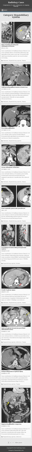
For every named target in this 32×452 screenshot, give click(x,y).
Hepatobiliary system (15, 60)
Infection (18, 342)
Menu (5, 10)
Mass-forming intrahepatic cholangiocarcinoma (10, 45)
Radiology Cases (16, 2)
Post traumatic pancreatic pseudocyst (13, 208)
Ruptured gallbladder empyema (11, 424)
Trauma (24, 221)
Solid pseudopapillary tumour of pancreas (14, 87)
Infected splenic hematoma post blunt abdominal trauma (13, 328)
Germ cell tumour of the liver (10, 167)
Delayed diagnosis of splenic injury (12, 371)
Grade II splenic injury (8, 290)
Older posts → (19, 442)
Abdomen (5, 60)
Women (18, 263)
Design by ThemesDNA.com (16, 450)
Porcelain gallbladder (8, 128)
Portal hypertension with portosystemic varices (13, 248)
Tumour (24, 60)
